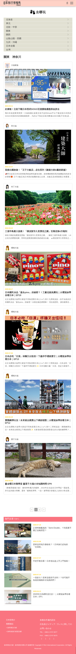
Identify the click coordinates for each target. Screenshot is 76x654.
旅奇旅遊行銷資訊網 (14, 631)
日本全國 (10, 46)
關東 (8, 31)
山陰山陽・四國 (13, 38)
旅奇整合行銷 (12, 628)
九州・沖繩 (11, 42)
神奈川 (16, 56)
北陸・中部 (11, 27)
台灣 (8, 50)
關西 (8, 34)
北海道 (9, 19)
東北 (8, 23)
